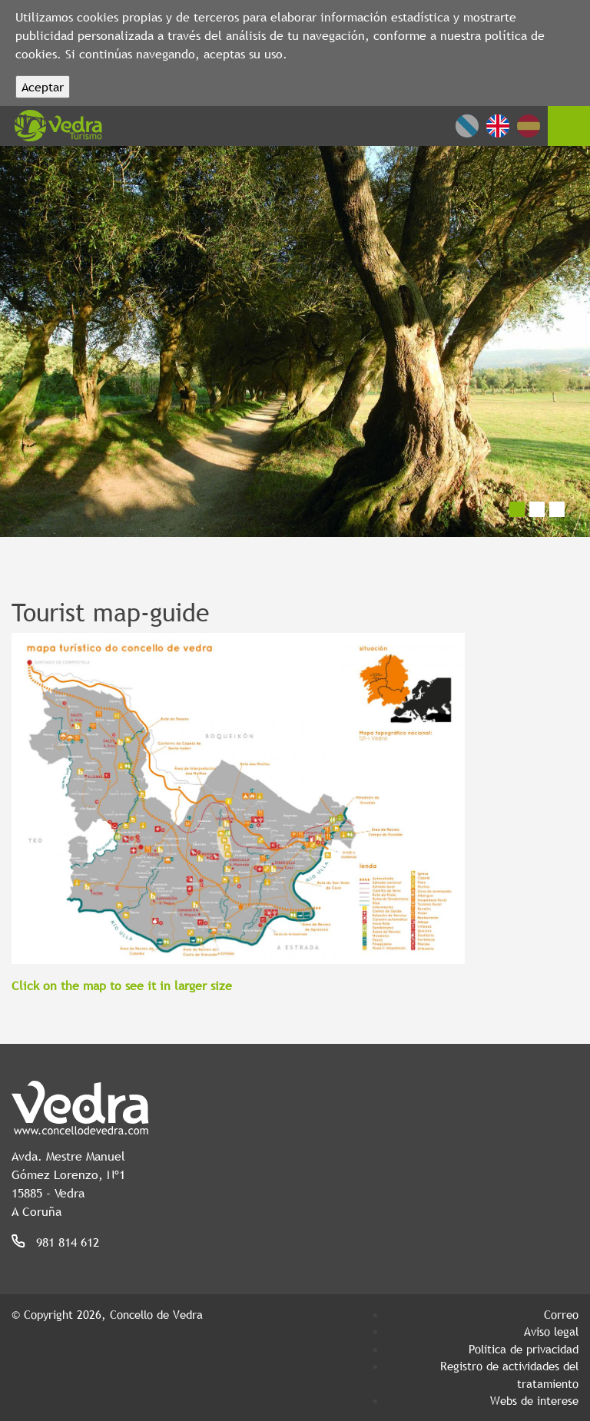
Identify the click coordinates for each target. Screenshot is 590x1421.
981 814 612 (67, 1242)
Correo (561, 1314)
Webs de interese (534, 1400)
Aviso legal (551, 1331)
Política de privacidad (523, 1348)
